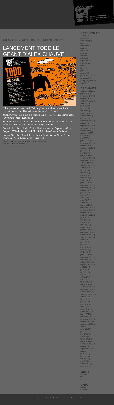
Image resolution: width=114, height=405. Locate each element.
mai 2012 (84, 334)
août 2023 (84, 103)
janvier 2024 (85, 93)
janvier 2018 (85, 183)
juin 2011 (84, 356)
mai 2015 (84, 247)
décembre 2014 (86, 257)
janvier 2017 (85, 205)
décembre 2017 (86, 185)
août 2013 (84, 297)
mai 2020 (84, 136)
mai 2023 (84, 111)
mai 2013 (84, 304)
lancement (32, 141)
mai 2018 (84, 173)
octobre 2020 (85, 131)
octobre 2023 (85, 98)
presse (83, 73)
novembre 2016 (86, 210)
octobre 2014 (85, 262)
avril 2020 (84, 138)
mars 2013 (84, 309)
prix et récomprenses (88, 76)
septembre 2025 (86, 91)
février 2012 (85, 339)
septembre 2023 (86, 101)
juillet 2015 (84, 242)
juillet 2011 (84, 354)
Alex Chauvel (11, 143)
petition (83, 71)
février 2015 (85, 252)
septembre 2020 (86, 133)
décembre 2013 (86, 287)
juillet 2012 (84, 329)
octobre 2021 (85, 123)
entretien (83, 56)
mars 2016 (84, 225)
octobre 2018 (85, 163)
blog (7, 27)
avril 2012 (84, 336)
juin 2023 (84, 108)
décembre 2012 (86, 317)
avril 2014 (84, 277)
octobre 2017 (85, 190)
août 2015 (84, 240)
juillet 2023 (84, 106)
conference (84, 46)
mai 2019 (84, 153)
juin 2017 (84, 193)
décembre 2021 (86, 121)
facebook (84, 374)
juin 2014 (84, 272)
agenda (83, 36)
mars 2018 (84, 178)
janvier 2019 (85, 155)
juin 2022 (84, 118)
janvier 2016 (85, 230)
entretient (84, 58)
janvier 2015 (85, 255)
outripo (83, 387)
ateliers (83, 38)
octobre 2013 (85, 292)
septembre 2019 (86, 148)
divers (82, 51)
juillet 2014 (84, 269)
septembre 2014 (86, 265)
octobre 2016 (85, 212)
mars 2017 (84, 200)
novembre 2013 (86, 289)
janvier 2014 (85, 284)
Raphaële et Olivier (77, 398)
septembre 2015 (86, 237)
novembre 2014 (86, 260)
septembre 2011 (86, 349)
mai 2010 (84, 366)
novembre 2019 (86, 143)
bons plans (84, 41)
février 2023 (85, 113)
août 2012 (84, 327)
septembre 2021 (86, 126)
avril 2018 (84, 175)
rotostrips (84, 390)
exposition (84, 61)
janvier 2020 (85, 141)
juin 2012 (84, 331)
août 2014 (84, 267)
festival (83, 63)
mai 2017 (84, 195)
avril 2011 (84, 361)
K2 (63, 398)
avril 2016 (84, 222)
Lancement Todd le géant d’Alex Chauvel (35, 51)
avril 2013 (84, 307)
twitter (82, 379)
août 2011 (84, 351)
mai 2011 (84, 359)
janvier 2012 (85, 341)
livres (82, 68)
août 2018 (84, 168)
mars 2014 (84, 279)
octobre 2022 (85, 116)
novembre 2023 (86, 96)
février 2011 (85, 364)
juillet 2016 (84, 217)
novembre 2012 (86, 319)
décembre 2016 (86, 208)
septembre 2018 (86, 165)
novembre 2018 (86, 160)
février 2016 (85, 227)
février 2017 (85, 203)
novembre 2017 (86, 188)
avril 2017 (84, 198)
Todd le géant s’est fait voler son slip (48, 108)
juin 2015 (84, 245)
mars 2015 (84, 250)
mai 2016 (84, 220)
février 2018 (85, 180)
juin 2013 (84, 302)
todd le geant (20, 143)
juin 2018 (84, 170)
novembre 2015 (86, 235)
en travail (84, 53)
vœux (82, 83)
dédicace (24, 141)
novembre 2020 (86, 128)
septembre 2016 (86, 215)
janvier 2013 (85, 314)
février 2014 (85, 282)
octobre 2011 (85, 346)
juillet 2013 (84, 299)
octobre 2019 (85, 146)
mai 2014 (84, 274)
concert (83, 43)
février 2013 (85, 312)
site (81, 377)
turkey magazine (86, 80)
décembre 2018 (86, 158)
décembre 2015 (86, 232)
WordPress (57, 398)
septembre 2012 (86, 324)
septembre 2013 (86, 294)
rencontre (84, 78)
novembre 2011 (86, 344)
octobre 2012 (85, 322)
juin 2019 (84, 150)
